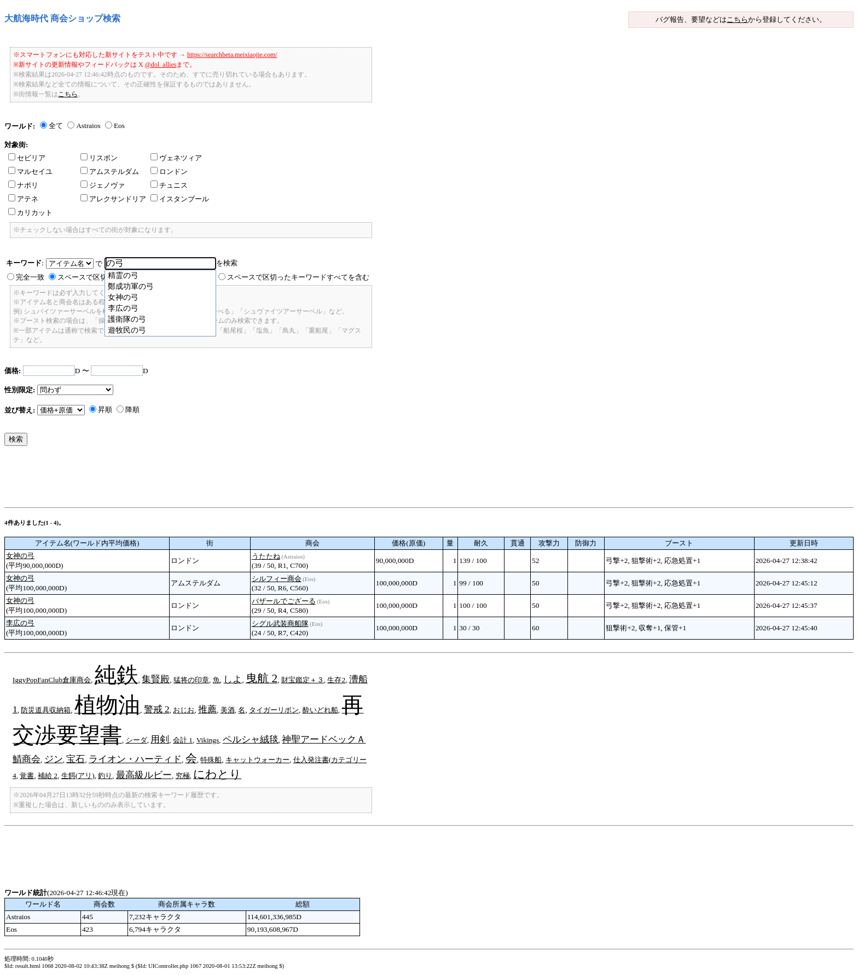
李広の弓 (20, 623)
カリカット (30, 212)
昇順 (105, 409)
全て (56, 125)
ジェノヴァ (102, 185)
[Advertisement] (203, 479)
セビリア (26, 158)
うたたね (266, 556)
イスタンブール (179, 199)
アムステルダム (109, 171)
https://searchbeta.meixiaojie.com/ (232, 55)
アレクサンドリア (113, 199)
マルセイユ (30, 171)
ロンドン (169, 171)
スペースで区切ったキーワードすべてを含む (298, 277)
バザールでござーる (284, 601)
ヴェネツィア (176, 158)
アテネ (23, 199)
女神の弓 (20, 556)
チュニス (169, 185)
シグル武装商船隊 (280, 623)
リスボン (99, 158)
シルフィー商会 (277, 578)
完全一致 (30, 277)
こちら (737, 19)
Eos (119, 125)
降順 (132, 409)
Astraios (88, 125)
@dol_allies (161, 64)
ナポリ (23, 185)
